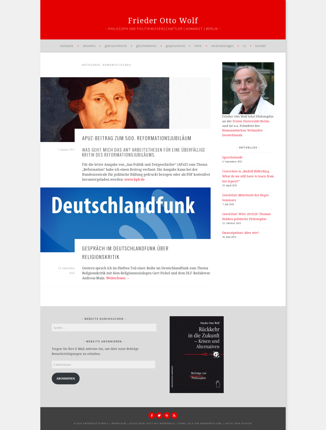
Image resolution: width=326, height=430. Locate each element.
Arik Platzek (243, 423)
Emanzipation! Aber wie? (240, 232)
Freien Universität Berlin (251, 121)
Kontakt (260, 45)
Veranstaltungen (222, 45)
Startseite (66, 45)
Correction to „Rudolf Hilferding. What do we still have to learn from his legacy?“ (248, 176)
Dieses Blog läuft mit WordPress (152, 423)
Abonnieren (66, 378)
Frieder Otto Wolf (163, 20)
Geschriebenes (146, 45)
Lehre (198, 45)
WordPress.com (210, 423)
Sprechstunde (232, 157)
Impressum (118, 423)
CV (244, 45)
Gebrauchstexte (116, 45)
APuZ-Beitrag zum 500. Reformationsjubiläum (136, 138)
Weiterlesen (118, 278)
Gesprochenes (175, 45)
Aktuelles (89, 45)
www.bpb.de (134, 179)
